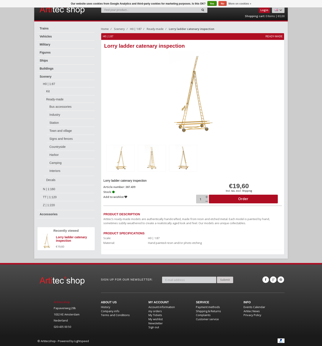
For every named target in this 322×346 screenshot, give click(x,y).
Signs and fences (61, 138)
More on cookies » (239, 3)
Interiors (54, 171)
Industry (54, 114)
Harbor (54, 155)
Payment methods (208, 307)
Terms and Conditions (115, 315)
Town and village (60, 130)
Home (105, 29)
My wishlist (155, 319)
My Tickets (155, 315)
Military (45, 44)
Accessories (49, 214)
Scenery (45, 76)
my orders (155, 311)
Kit (48, 91)
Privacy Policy (252, 315)
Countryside (57, 147)
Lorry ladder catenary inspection (191, 29)
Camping (55, 163)
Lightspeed (81, 341)
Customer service (207, 319)
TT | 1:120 (50, 197)
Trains (44, 28)
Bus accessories (60, 106)
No (222, 3)
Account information (161, 307)
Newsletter (155, 323)
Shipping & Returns (208, 311)
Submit (225, 280)
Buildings (47, 68)
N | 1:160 (49, 189)
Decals (50, 180)
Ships (44, 60)
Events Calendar (254, 307)
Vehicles (46, 36)
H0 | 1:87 (49, 84)
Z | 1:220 (49, 205)
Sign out (153, 327)
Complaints (203, 315)
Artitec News (252, 311)
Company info (110, 311)
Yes (212, 3)
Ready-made (54, 99)
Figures (45, 52)
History (105, 307)
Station (54, 122)
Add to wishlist (115, 197)
